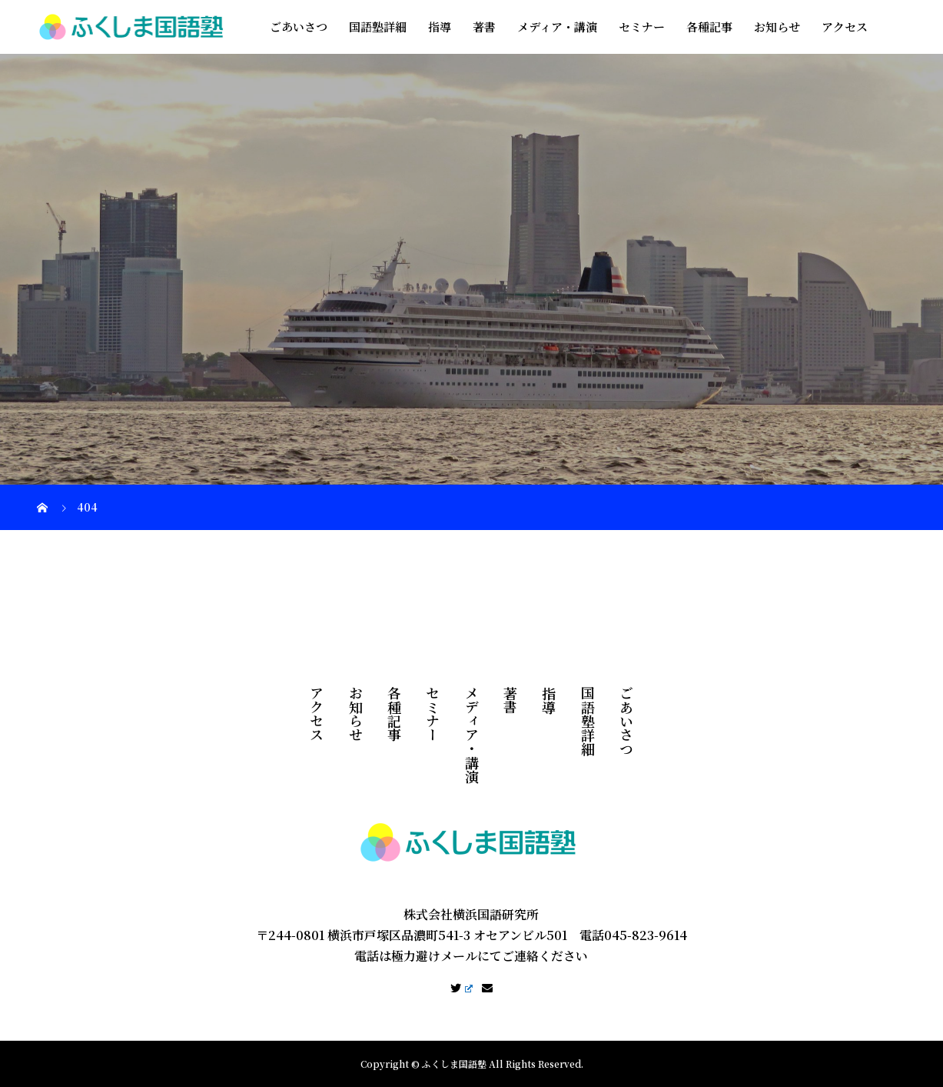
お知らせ (777, 26)
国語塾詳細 (378, 26)
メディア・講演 (557, 26)
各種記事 (709, 26)
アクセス (845, 26)
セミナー (642, 26)
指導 (439, 26)
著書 (484, 26)
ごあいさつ (298, 26)
